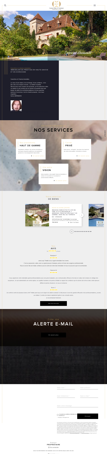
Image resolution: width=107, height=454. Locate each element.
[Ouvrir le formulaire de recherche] (5, 5)
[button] (82, 215)
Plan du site (55, 450)
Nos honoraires (49, 450)
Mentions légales (62, 450)
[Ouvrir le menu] (95, 5)
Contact (105, 133)
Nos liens (72, 450)
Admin (67, 450)
